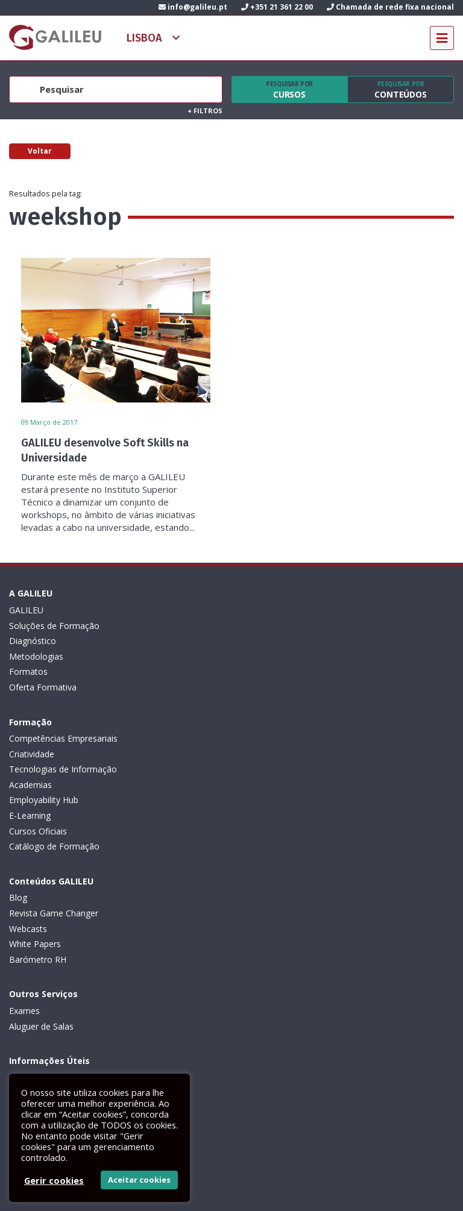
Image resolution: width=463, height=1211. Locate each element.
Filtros (204, 110)
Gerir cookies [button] (54, 1180)
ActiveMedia (245, 1189)
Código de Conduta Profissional (71, 928)
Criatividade (254, 625)
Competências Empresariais (286, 610)
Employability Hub (266, 671)
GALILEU (26, 610)
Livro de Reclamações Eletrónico (73, 913)
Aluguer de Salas (264, 784)
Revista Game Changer (53, 784)
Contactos (29, 990)
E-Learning (252, 687)
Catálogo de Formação (277, 718)
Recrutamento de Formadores (68, 974)
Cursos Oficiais (260, 703)
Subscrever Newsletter (72, 1043)
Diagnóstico (32, 640)
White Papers (35, 815)
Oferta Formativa (43, 687)
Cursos (289, 90)
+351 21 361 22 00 (277, 7)
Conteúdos (400, 90)
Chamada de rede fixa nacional (390, 7)
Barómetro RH (37, 831)
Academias (253, 656)
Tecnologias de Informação (285, 640)
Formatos (28, 671)
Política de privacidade (52, 897)
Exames (247, 769)
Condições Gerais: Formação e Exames (85, 882)
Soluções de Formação (54, 625)
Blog (18, 769)
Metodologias (36, 656)
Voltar (40, 151)
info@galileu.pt (193, 7)
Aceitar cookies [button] (139, 1179)
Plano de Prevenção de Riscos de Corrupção (96, 944)
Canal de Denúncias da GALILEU (72, 959)
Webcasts (28, 800)
